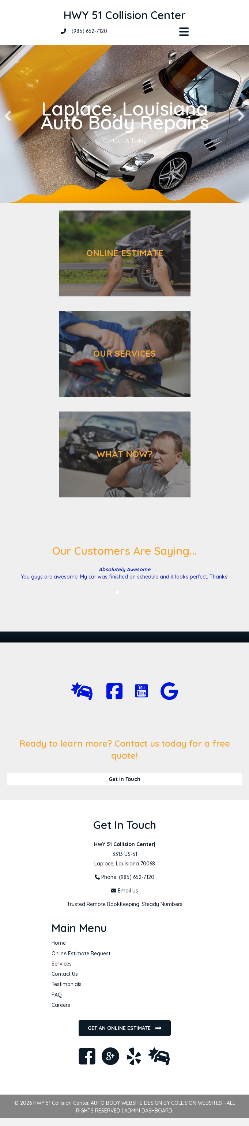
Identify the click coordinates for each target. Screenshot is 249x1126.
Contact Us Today (124, 140)
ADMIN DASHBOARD (148, 1110)
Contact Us (65, 974)
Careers (61, 1005)
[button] (8, 116)
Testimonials (67, 984)
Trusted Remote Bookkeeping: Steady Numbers (124, 904)
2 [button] (125, 592)
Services (62, 963)
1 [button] (117, 592)
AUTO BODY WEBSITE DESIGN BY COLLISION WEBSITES (156, 1103)
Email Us (128, 890)
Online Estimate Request (81, 953)
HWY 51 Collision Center (125, 15)
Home (59, 943)
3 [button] (132, 592)
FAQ (57, 995)
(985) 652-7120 (89, 31)
